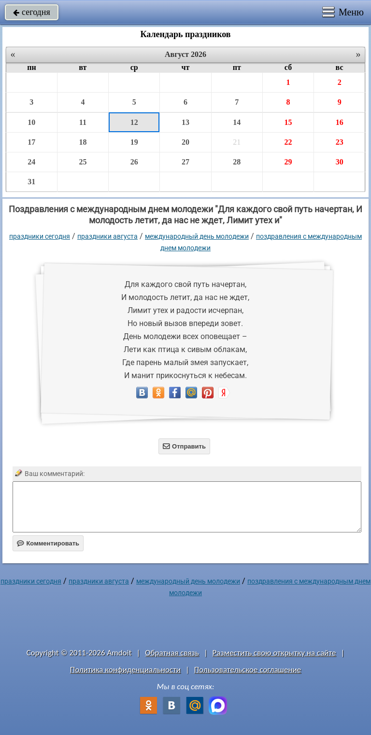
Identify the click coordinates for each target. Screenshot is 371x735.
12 (134, 122)
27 (185, 162)
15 (288, 122)
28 (237, 162)
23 (339, 142)
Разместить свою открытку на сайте (274, 653)
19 (134, 142)
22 (288, 142)
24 (31, 162)
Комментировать (48, 543)
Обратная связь (172, 653)
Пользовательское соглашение (247, 670)
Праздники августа (107, 236)
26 (134, 162)
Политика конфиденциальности (125, 670)
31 (31, 181)
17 (31, 142)
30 (339, 162)
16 (339, 122)
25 (82, 162)
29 (288, 162)
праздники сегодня (39, 236)
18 (82, 142)
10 (31, 122)
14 (237, 122)
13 (185, 122)
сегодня (31, 12)
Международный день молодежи (197, 236)
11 (82, 122)
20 (185, 142)
